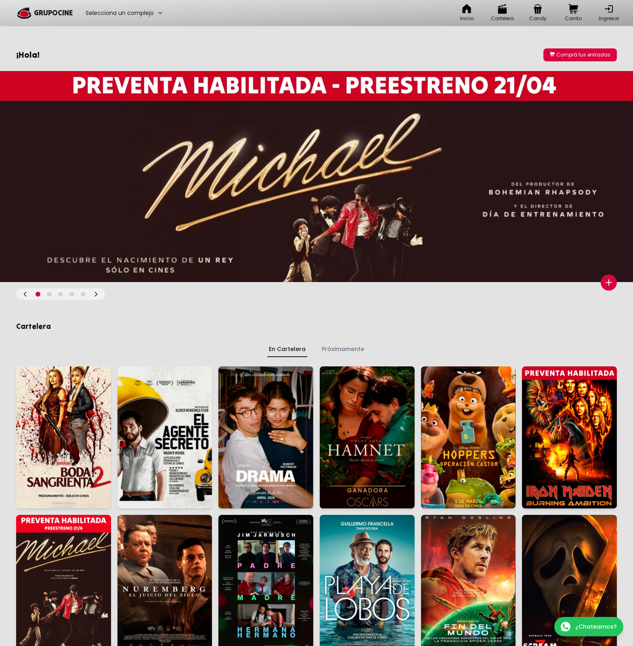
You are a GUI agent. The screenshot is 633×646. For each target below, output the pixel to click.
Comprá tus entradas (580, 54)
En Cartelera (287, 349)
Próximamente (343, 349)
